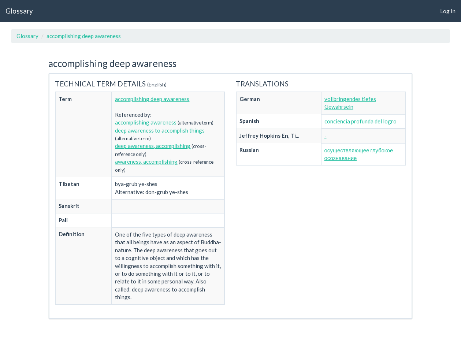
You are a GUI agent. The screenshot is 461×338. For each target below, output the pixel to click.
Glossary (19, 11)
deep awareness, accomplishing (152, 145)
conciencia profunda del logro (360, 121)
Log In (448, 11)
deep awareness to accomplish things (160, 130)
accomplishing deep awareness (84, 36)
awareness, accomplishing (146, 161)
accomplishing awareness (145, 122)
